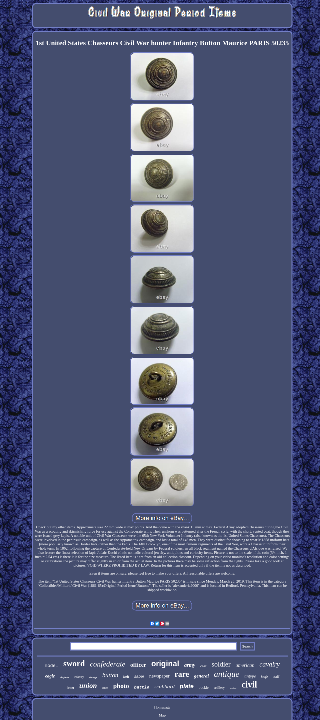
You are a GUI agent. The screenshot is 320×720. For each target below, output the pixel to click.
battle (141, 687)
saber (139, 676)
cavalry (270, 664)
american (245, 665)
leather (233, 688)
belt (126, 676)
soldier (221, 664)
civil (249, 685)
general (201, 676)
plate (187, 686)
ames (105, 688)
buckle (204, 688)
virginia (64, 677)
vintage (93, 677)
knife (264, 677)
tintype (250, 676)
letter (71, 688)
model (51, 665)
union (88, 686)
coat (203, 666)
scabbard (164, 686)
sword (74, 663)
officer (138, 665)
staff (276, 677)
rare (181, 674)
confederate (107, 664)
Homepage (162, 707)
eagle (50, 676)
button (110, 675)
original (165, 663)
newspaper (159, 676)
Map (162, 715)
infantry (79, 677)
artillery (219, 688)
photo (121, 686)
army (189, 665)
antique (226, 674)
